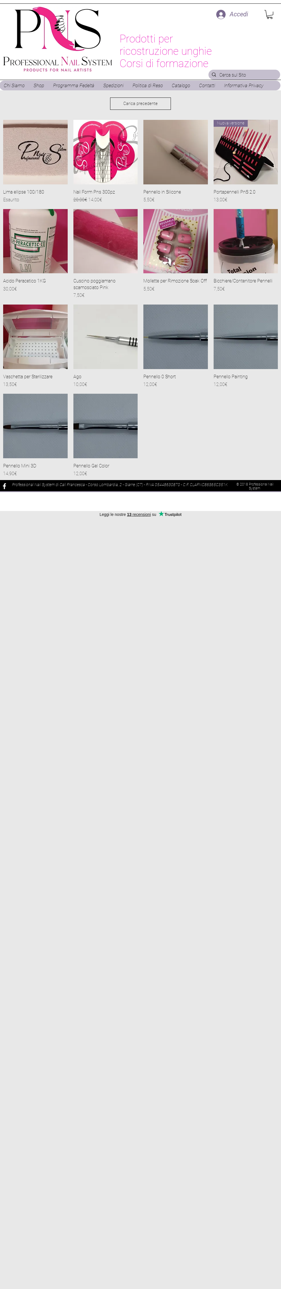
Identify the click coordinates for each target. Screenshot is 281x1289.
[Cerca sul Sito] (243, 75)
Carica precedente (140, 103)
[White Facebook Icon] (4, 486)
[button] (269, 14)
